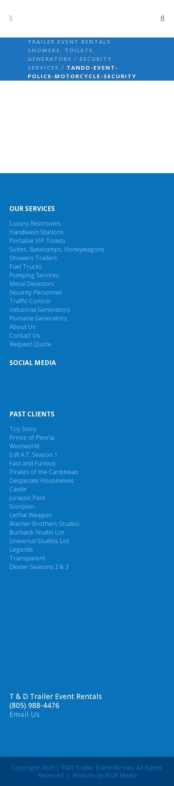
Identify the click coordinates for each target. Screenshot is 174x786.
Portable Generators (38, 318)
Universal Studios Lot (39, 541)
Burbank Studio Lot (36, 532)
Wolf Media (121, 775)
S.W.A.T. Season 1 (33, 455)
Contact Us (24, 335)
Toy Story (23, 429)
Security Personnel (35, 292)
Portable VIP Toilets (37, 241)
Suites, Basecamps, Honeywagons (57, 249)
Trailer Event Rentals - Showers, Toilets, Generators (71, 50)
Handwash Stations (36, 232)
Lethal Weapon (30, 515)
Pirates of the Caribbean (43, 472)
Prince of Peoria (31, 437)
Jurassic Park (27, 498)
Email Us (24, 714)
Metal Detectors (32, 284)
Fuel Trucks (25, 266)
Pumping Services (34, 275)
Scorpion (21, 506)
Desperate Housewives (41, 480)
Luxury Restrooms (35, 223)
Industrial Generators (39, 309)
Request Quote (30, 344)
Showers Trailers (33, 258)
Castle (18, 489)
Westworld (24, 446)
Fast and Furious (32, 463)
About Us (22, 327)
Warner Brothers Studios (44, 524)
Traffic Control (29, 301)
